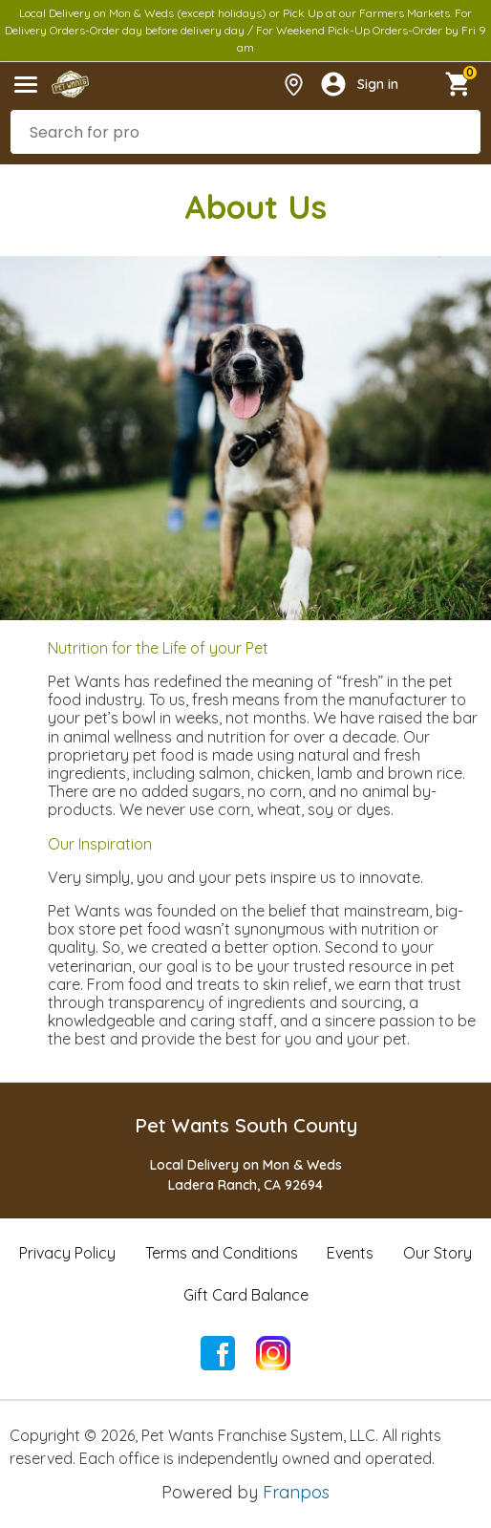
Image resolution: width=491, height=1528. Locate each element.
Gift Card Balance (246, 1294)
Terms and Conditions (221, 1252)
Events (350, 1252)
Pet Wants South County (246, 1125)
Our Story (437, 1252)
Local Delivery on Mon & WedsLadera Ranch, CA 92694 (246, 1175)
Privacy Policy (67, 1252)
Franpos (296, 1492)
